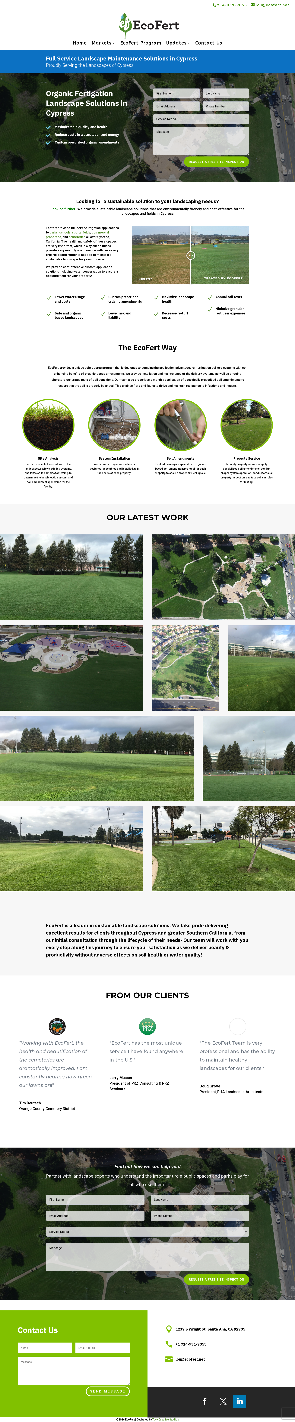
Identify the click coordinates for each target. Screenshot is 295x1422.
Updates (176, 44)
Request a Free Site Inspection (216, 162)
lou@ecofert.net (190, 1359)
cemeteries (77, 237)
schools (65, 232)
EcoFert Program (140, 44)
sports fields (81, 232)
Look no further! (64, 209)
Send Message (107, 1391)
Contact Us (208, 44)
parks (54, 232)
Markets (102, 44)
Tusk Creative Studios (165, 1419)
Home (80, 44)
